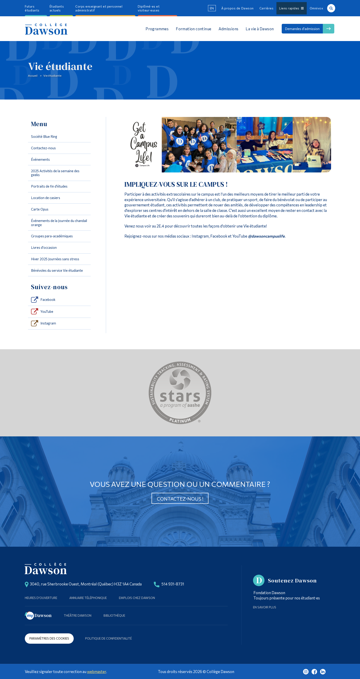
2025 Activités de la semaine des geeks (55, 173)
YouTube (46, 311)
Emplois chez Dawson (137, 598)
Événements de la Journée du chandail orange (59, 223)
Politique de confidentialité (108, 638)
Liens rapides (291, 8)
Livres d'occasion (44, 247)
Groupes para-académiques (52, 236)
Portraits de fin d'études (49, 186)
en (212, 8)
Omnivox (316, 8)
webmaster (96, 671)
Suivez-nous (49, 287)
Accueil (32, 75)
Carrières (266, 8)
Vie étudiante (52, 75)
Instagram (48, 323)
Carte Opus (39, 209)
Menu (39, 124)
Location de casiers (45, 198)
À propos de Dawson (237, 8)
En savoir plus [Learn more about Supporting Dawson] (264, 607)
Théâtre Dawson (77, 615)
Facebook (47, 299)
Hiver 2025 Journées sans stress (55, 259)
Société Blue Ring (44, 136)
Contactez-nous (43, 148)
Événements (40, 159)
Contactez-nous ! (180, 499)
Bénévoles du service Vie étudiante (57, 270)
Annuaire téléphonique (88, 598)
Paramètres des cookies (49, 638)
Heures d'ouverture (41, 598)
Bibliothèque (114, 615)
